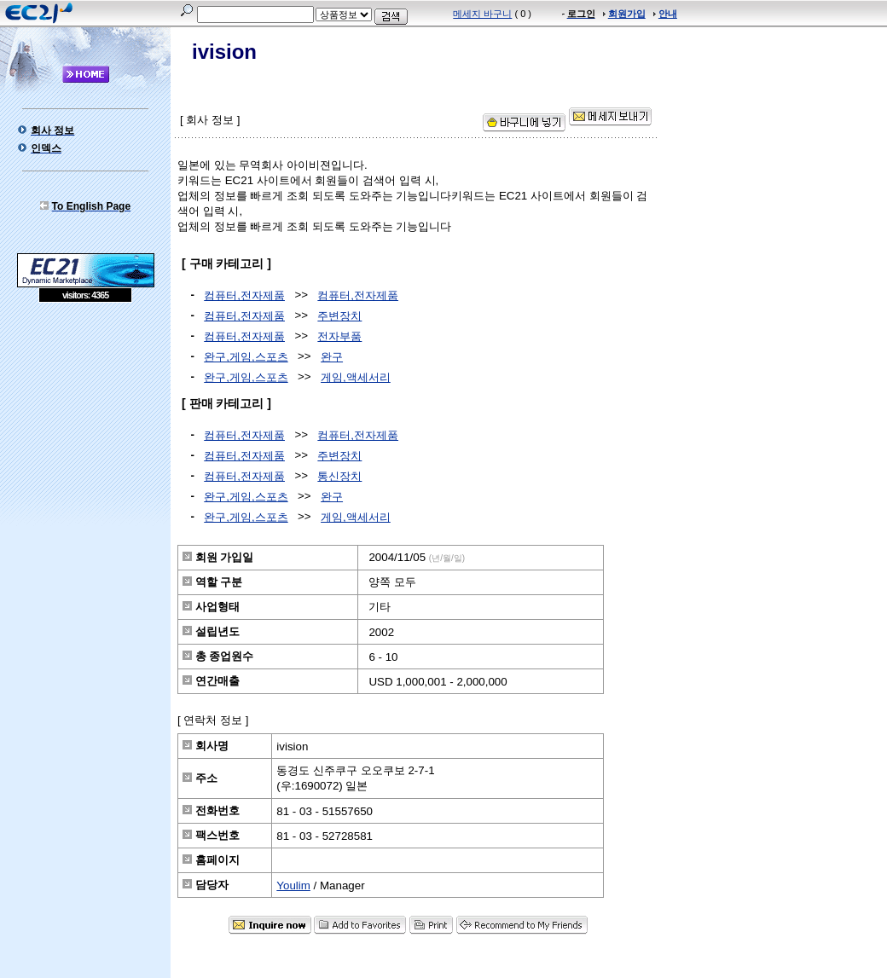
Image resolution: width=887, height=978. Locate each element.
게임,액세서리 (356, 377)
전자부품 (339, 336)
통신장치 (339, 476)
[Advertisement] (85, 426)
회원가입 (627, 14)
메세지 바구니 (482, 14)
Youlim (293, 885)
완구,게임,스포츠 (245, 356)
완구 (332, 356)
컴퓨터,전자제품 (244, 295)
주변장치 (339, 316)
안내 (667, 14)
